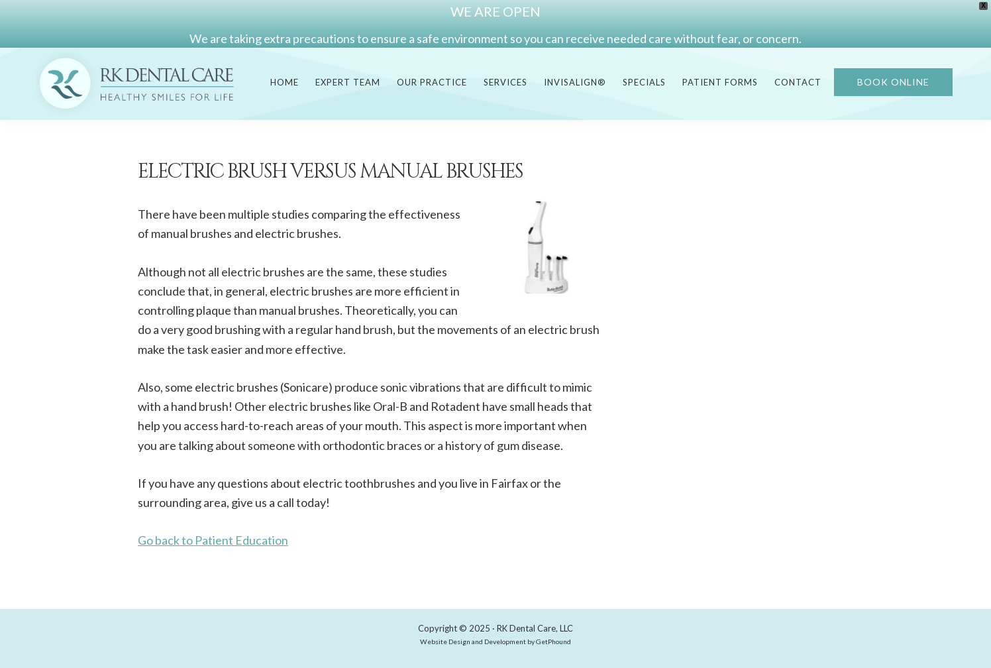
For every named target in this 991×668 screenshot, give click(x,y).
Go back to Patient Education (213, 540)
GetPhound (553, 641)
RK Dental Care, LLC (535, 628)
